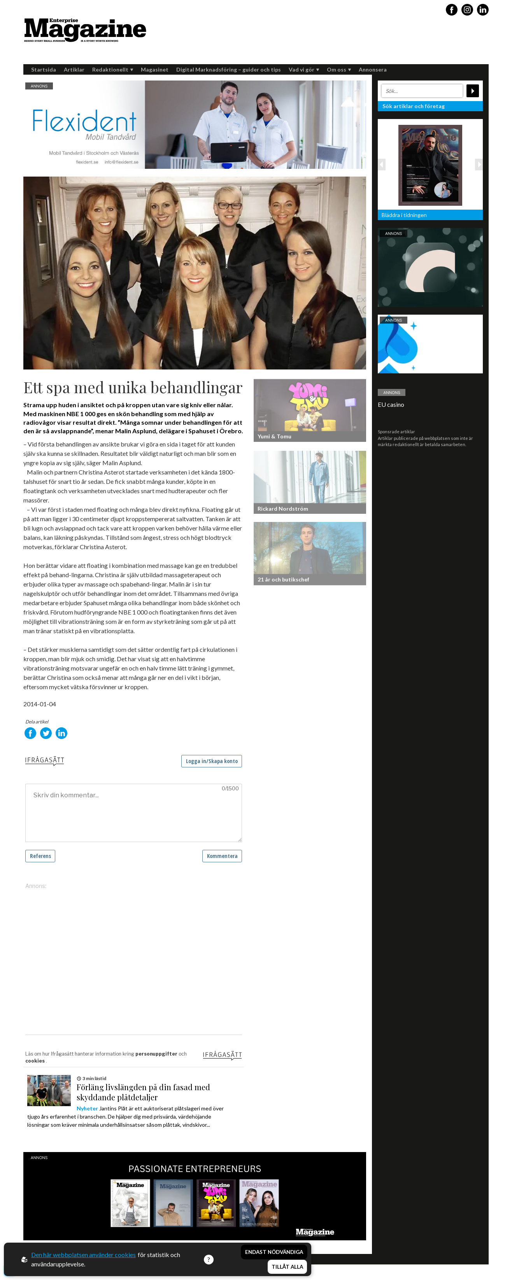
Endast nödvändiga (274, 1252)
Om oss (339, 69)
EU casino (391, 404)
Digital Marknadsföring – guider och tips (228, 69)
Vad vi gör (304, 69)
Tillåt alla (287, 1267)
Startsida (43, 69)
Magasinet (154, 69)
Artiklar (74, 69)
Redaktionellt (112, 69)
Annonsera (373, 69)
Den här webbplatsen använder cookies (83, 1254)
